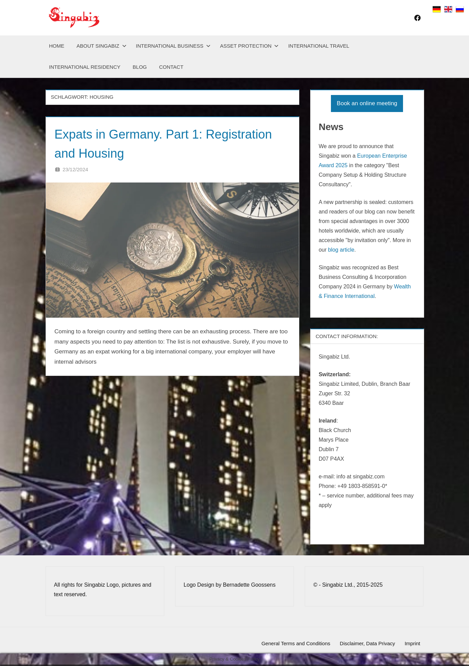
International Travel (318, 46)
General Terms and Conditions (289, 644)
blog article (341, 250)
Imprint (411, 644)
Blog (140, 67)
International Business (173, 46)
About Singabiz (102, 46)
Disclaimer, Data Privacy (363, 644)
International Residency (84, 67)
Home (56, 46)
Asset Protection (249, 46)
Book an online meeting (367, 103)
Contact (171, 67)
